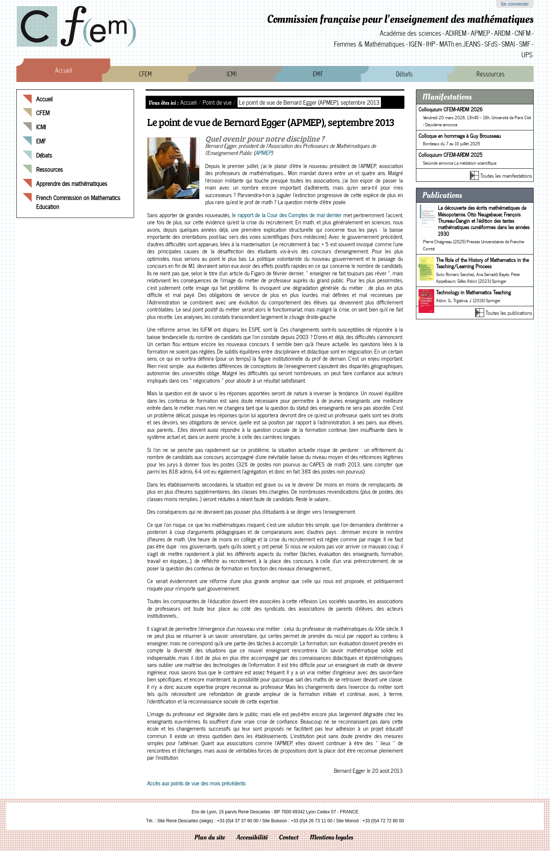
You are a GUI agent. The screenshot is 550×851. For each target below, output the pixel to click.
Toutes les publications (509, 312)
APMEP (480, 33)
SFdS (490, 43)
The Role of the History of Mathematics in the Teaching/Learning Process (482, 263)
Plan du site (209, 837)
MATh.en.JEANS (459, 43)
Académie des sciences (410, 33)
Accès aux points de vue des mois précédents (196, 783)
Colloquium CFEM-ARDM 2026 (451, 109)
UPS (526, 54)
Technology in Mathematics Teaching (473, 292)
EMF (318, 74)
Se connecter (514, 4)
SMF (525, 43)
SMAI (508, 43)
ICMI (231, 74)
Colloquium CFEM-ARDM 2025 (450, 154)
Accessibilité (252, 837)
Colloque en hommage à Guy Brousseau (460, 135)
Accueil (63, 70)
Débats (404, 74)
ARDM (502, 33)
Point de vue (217, 102)
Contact (288, 837)
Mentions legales (331, 837)
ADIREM (456, 33)
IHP (430, 43)
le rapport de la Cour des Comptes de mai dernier (287, 215)
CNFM (523, 33)
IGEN (415, 43)
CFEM (145, 74)
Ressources (490, 74)
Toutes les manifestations (506, 175)
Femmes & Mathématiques (369, 43)
